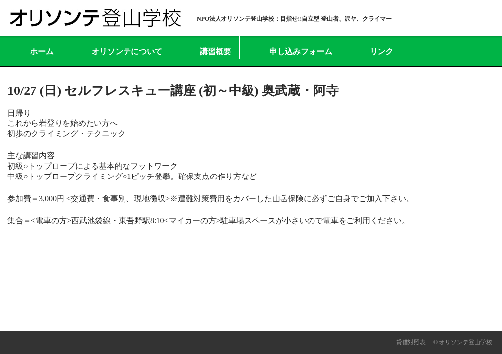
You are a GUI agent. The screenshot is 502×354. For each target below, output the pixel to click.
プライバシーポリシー (399, 317)
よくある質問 (171, 317)
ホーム (42, 51)
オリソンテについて (127, 51)
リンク (381, 51)
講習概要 (215, 51)
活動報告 (114, 317)
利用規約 (327, 317)
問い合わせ (232, 317)
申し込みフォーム (300, 51)
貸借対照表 (411, 342)
